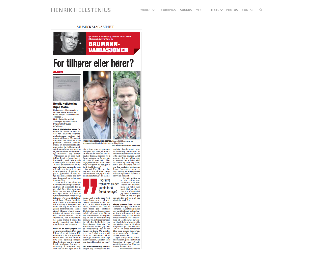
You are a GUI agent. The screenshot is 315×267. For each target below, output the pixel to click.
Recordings (167, 10)
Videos (201, 10)
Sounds (186, 10)
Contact (248, 10)
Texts (215, 10)
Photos (232, 10)
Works (145, 10)
